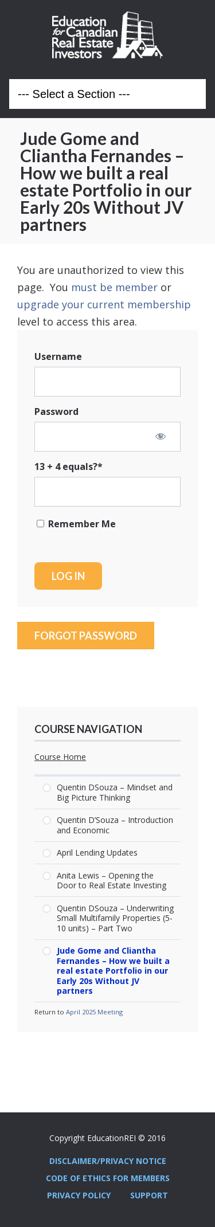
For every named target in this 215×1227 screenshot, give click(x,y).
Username (58, 356)
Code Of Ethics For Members (108, 1178)
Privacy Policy (79, 1195)
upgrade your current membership (104, 304)
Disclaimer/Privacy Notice (107, 1160)
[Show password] (160, 436)
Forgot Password (85, 635)
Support (149, 1195)
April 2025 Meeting (94, 1012)
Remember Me (76, 524)
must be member (114, 287)
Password (56, 411)
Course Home (60, 757)
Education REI (107, 34)
